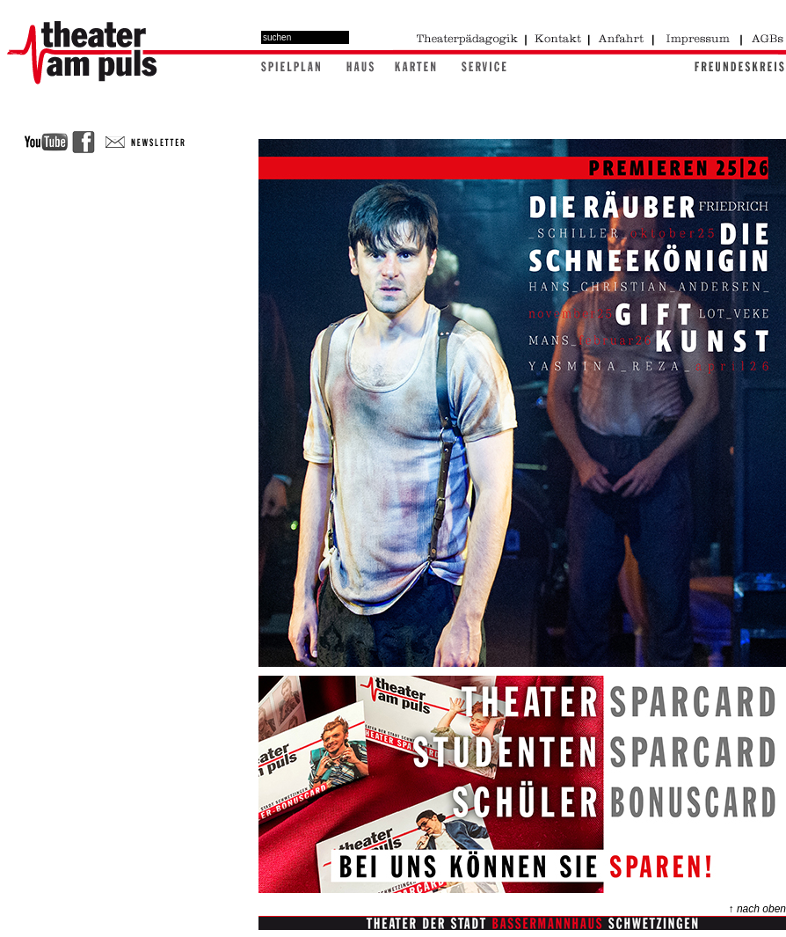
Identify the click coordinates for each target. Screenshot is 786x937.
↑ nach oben (757, 909)
